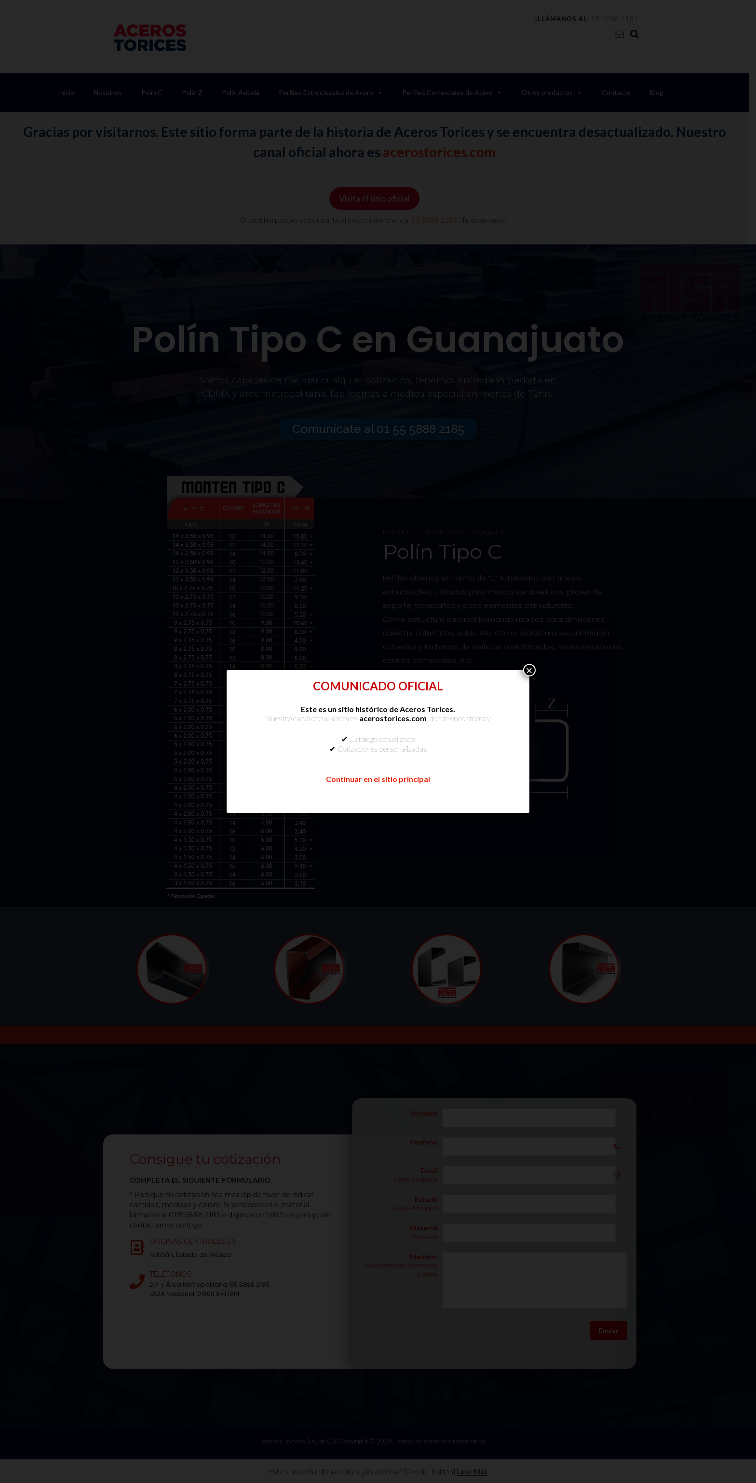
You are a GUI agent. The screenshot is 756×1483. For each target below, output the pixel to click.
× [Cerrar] (529, 670)
